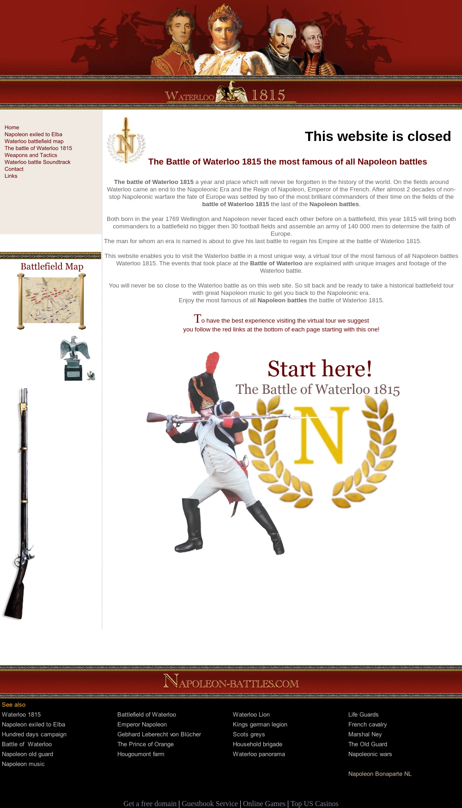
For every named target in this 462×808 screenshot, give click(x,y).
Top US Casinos (315, 804)
